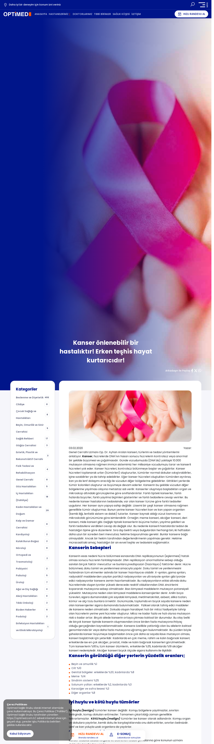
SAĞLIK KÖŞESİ (121, 14)
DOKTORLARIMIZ (82, 14)
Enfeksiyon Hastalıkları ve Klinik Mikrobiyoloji (32, 627)
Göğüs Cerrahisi (32, 445)
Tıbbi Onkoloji (32, 602)
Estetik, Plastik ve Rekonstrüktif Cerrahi (32, 456)
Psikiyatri (32, 568)
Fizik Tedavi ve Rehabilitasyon (32, 469)
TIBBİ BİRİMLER (102, 14)
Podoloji (32, 616)
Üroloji (32, 582)
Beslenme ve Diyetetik (32, 397)
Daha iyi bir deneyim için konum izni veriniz (32, 5)
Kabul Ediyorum (20, 733)
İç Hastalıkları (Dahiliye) (32, 497)
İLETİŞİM (136, 14)
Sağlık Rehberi (32, 438)
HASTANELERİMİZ (58, 14)
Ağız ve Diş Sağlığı (32, 589)
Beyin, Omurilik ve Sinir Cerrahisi (32, 428)
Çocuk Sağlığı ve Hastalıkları (32, 414)
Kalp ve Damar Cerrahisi (32, 524)
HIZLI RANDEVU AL (191, 14)
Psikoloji (32, 575)
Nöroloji (32, 548)
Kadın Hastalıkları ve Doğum (32, 510)
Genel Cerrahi (32, 479)
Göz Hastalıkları (32, 486)
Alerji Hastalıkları (32, 596)
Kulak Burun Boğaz (32, 541)
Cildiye (32, 404)
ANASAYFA (41, 14)
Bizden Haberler (32, 609)
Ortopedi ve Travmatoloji (32, 558)
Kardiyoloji (32, 534)
